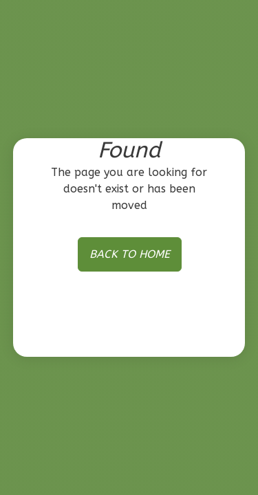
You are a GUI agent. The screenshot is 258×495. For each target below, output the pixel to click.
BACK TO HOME (129, 254)
